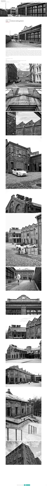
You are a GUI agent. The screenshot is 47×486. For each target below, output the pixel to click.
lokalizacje (39, 1)
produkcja (9, 19)
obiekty (36, 1)
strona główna (32, 1)
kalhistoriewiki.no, (8, 61)
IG (44, 1)
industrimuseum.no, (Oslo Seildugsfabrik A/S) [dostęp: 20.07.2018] (16, 60)
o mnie (42, 1)
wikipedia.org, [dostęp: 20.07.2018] (12, 62)
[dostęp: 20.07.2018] (15, 61)
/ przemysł (7, 19)
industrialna (3, 0)
